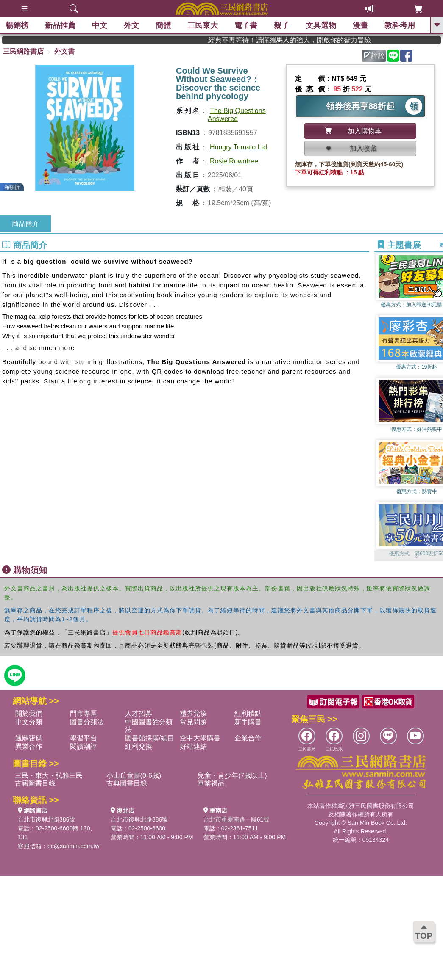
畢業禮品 (211, 783)
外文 (132, 25)
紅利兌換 (138, 746)
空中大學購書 (200, 738)
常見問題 (193, 721)
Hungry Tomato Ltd (238, 147)
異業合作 (28, 746)
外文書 (64, 51)
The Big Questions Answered (237, 114)
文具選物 (321, 25)
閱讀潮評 (83, 746)
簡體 (164, 25)
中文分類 (28, 721)
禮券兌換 (193, 713)
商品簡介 (25, 223)
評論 (374, 55)
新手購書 (248, 721)
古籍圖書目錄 (35, 783)
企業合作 (248, 738)
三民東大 (203, 25)
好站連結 (193, 746)
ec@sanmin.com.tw (73, 846)
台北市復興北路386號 (46, 819)
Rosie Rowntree (234, 161)
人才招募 (138, 713)
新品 (61, 25)
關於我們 (28, 713)
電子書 (246, 25)
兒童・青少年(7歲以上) (232, 775)
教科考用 (400, 25)
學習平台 (83, 738)
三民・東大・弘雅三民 (49, 775)
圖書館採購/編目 (149, 738)
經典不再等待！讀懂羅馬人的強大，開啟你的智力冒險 (304, 40)
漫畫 (361, 25)
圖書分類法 (87, 721)
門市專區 (83, 713)
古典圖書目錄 (126, 783)
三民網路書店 (23, 51)
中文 (100, 25)
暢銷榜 (17, 25)
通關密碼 (28, 738)
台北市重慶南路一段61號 (236, 819)
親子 (282, 25)
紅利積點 (248, 713)
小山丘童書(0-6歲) (134, 775)
